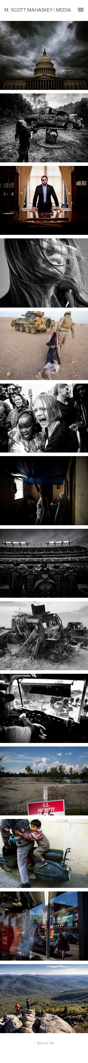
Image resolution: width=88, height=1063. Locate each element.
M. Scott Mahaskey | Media (37, 9)
